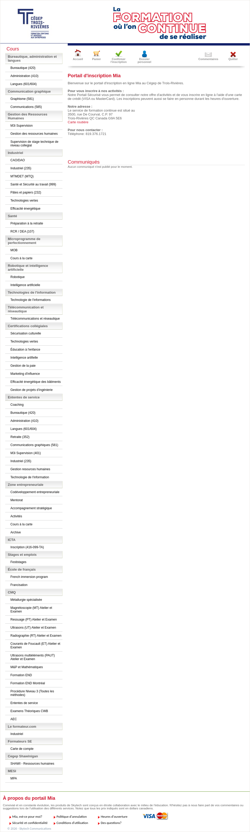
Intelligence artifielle (24, 357)
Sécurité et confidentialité (30, 823)
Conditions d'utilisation (72, 823)
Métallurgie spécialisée (26, 600)
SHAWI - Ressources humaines (32, 763)
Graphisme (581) (22, 99)
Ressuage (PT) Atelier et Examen (33, 619)
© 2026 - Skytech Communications (29, 828)
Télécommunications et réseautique (35, 318)
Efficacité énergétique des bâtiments (35, 382)
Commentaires (208, 59)
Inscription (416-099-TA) (27, 547)
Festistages (18, 562)
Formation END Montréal (27, 683)
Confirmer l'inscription (119, 60)
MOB (13, 250)
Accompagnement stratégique (31, 508)
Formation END (21, 675)
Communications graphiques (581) (34, 445)
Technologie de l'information (29, 477)
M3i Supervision (21, 125)
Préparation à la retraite (26, 223)
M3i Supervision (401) (25, 453)
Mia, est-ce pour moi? (27, 816)
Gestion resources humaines (30, 469)
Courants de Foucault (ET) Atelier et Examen (35, 645)
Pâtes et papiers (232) (25, 192)
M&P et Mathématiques (26, 667)
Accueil (78, 59)
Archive (15, 532)
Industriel (16, 734)
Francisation (18, 585)
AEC (13, 719)
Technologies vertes (24, 200)
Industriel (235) (20, 168)
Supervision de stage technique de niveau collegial (34, 143)
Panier (96, 59)
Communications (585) (26, 107)
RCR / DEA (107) (22, 231)
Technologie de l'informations (30, 300)
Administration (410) (24, 76)
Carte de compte (22, 749)
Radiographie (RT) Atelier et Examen (35, 635)
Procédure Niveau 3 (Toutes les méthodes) (32, 693)
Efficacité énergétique (25, 208)
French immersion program (29, 577)
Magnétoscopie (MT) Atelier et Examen (31, 609)
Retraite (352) (19, 437)
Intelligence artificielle (25, 285)
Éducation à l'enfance (25, 349)
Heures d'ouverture (114, 816)
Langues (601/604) (23, 84)
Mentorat (16, 500)
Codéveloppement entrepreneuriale (34, 492)
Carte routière (78, 122)
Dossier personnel (144, 60)
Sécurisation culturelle (25, 333)
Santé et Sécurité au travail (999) (33, 184)
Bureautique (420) (22, 68)
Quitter (233, 59)
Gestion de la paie (23, 365)
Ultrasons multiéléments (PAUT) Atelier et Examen (32, 657)
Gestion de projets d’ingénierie (31, 390)
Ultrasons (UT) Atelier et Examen (33, 627)
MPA (13, 778)
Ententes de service (24, 703)
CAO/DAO (17, 160)
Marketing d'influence (25, 374)
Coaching (17, 405)
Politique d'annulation (72, 816)
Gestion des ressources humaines (34, 134)
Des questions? (111, 823)
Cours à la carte (21, 258)
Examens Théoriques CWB (29, 711)
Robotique (17, 277)
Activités (16, 516)
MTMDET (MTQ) (22, 176)
